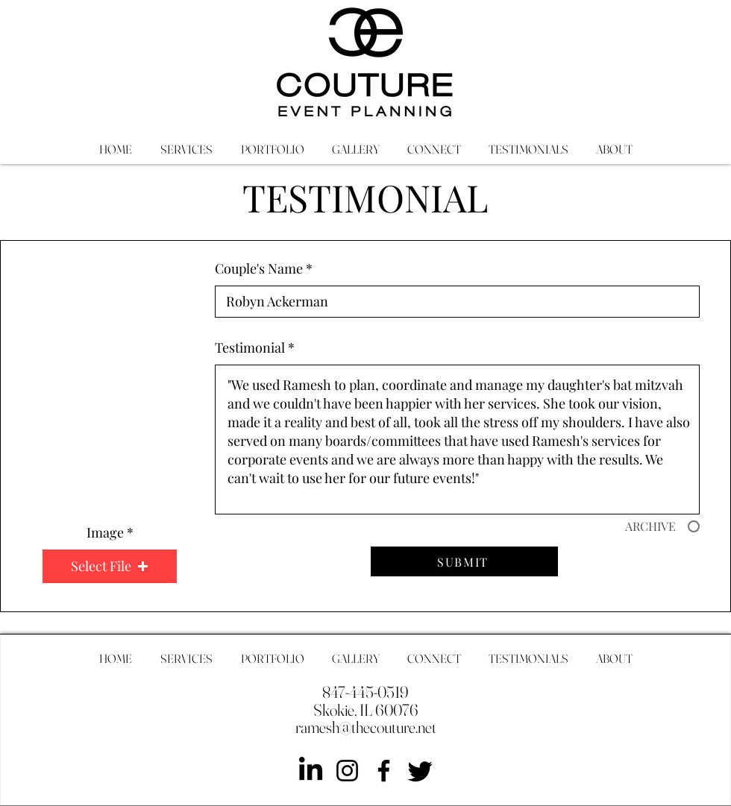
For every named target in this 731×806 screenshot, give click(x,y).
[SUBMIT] (464, 561)
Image (105, 532)
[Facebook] (383, 770)
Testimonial (250, 347)
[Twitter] (420, 770)
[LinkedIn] (310, 770)
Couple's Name (259, 268)
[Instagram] (347, 770)
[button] (110, 566)
